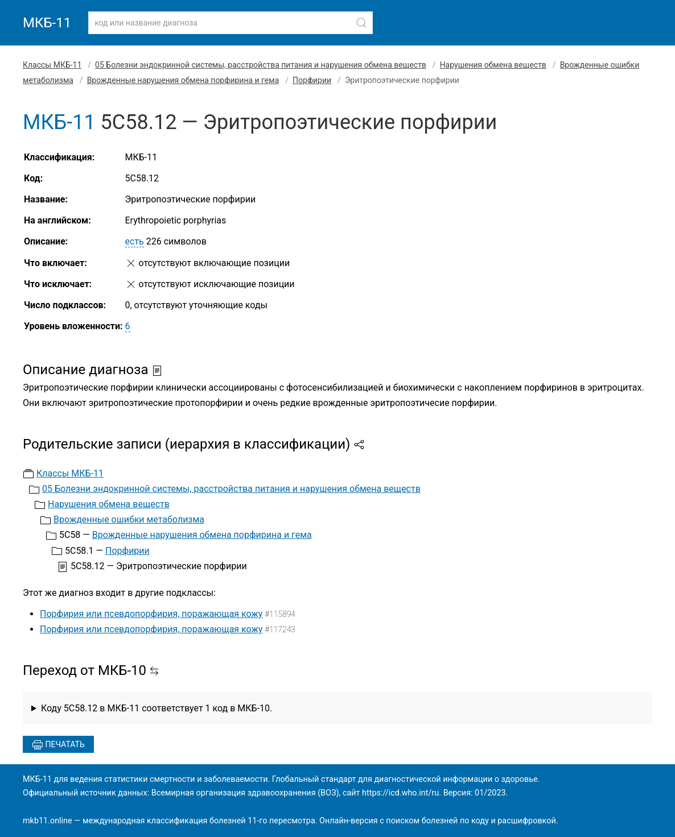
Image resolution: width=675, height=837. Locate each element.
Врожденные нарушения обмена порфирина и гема (183, 80)
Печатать (58, 745)
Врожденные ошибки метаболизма (128, 519)
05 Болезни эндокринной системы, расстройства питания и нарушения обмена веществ (260, 64)
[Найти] (361, 22)
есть (134, 241)
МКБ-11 (47, 23)
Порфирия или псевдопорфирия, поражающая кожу (151, 613)
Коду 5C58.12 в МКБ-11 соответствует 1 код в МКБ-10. (156, 708)
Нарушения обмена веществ (493, 64)
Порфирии (312, 80)
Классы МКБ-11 (52, 64)
